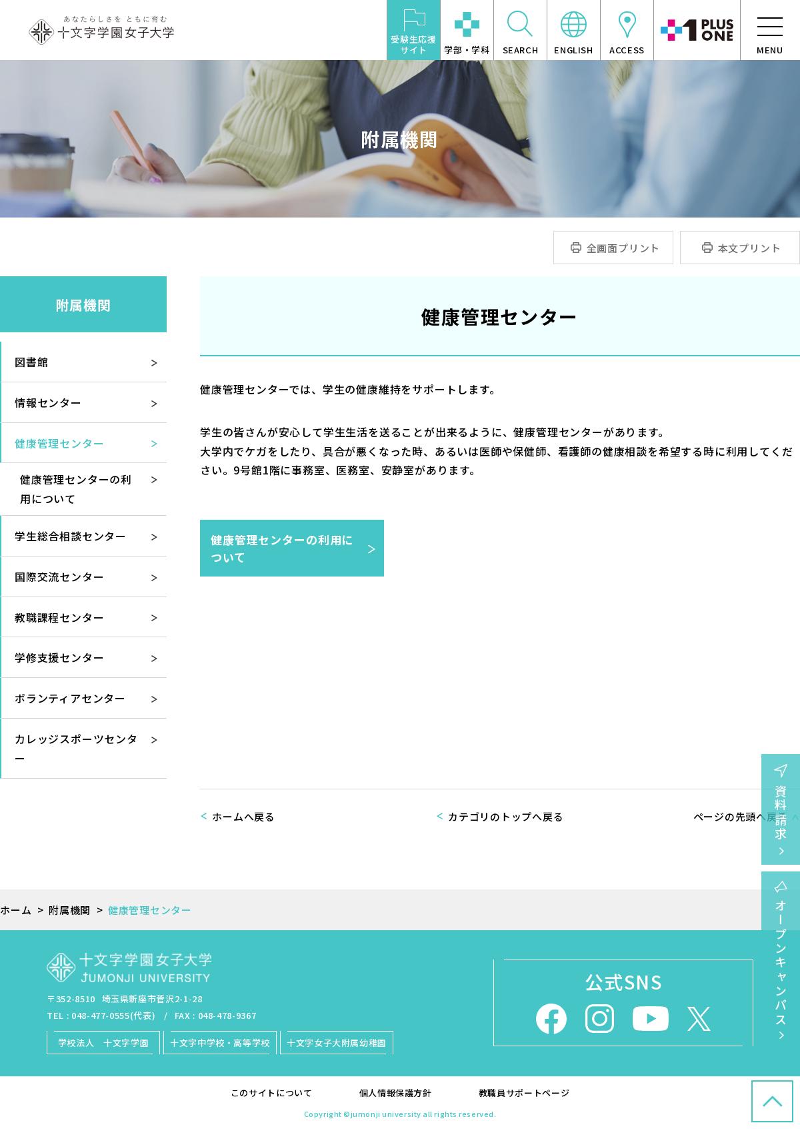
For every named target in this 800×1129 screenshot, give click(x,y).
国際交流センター (59, 577)
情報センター (48, 402)
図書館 (31, 362)
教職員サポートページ (524, 1092)
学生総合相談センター (71, 536)
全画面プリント (624, 248)
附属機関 (83, 304)
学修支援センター (59, 657)
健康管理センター (59, 443)
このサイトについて (272, 1092)
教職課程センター (59, 617)
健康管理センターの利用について (282, 548)
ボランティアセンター (70, 698)
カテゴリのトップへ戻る (505, 816)
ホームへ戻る (243, 816)
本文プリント (749, 248)
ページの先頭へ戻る (740, 816)
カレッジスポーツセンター (76, 748)
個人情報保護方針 (395, 1092)
